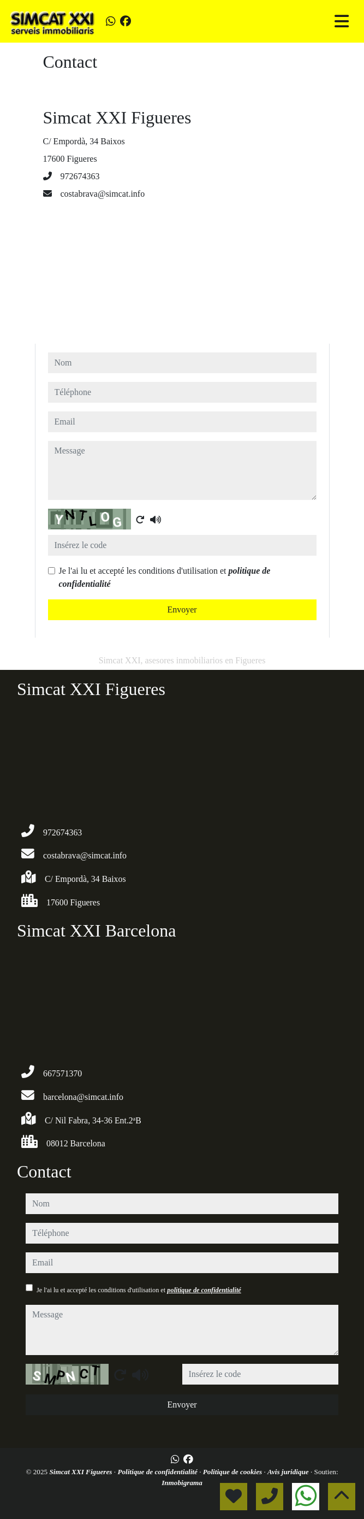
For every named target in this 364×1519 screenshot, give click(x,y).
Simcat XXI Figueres (81, 1472)
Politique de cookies (233, 1472)
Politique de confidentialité (158, 1472)
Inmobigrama (182, 1483)
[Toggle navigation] (341, 21)
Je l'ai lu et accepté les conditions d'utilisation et (165, 577)
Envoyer (181, 609)
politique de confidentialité (204, 1290)
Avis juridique (289, 1472)
